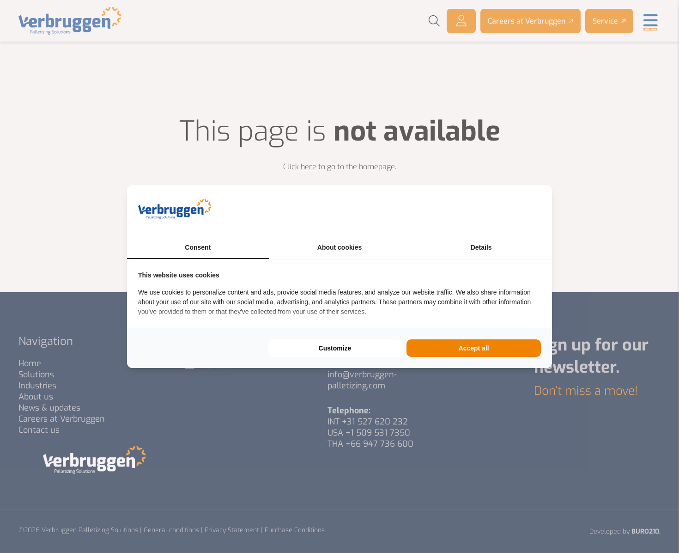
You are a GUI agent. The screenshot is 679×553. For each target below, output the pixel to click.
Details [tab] (481, 247)
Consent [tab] (198, 247)
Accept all (474, 348)
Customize (335, 348)
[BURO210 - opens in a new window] (506, 211)
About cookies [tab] (339, 247)
